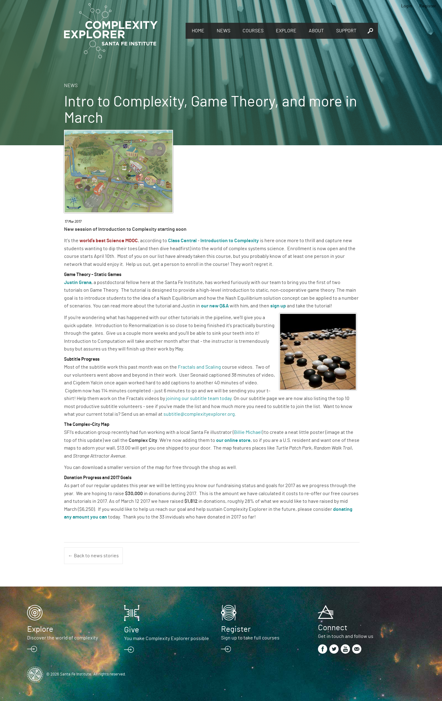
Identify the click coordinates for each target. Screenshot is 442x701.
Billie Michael (248, 432)
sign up (278, 305)
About (316, 30)
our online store (233, 440)
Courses (253, 30)
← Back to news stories (93, 555)
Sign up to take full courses (250, 637)
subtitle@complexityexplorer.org (199, 414)
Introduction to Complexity (229, 240)
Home (198, 30)
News (223, 30)
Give (131, 630)
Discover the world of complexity (62, 637)
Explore (286, 30)
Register (427, 6)
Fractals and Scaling (200, 367)
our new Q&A (215, 305)
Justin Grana (77, 282)
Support (346, 30)
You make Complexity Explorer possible (166, 638)
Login (406, 6)
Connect (332, 628)
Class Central (182, 240)
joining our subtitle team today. (199, 398)
